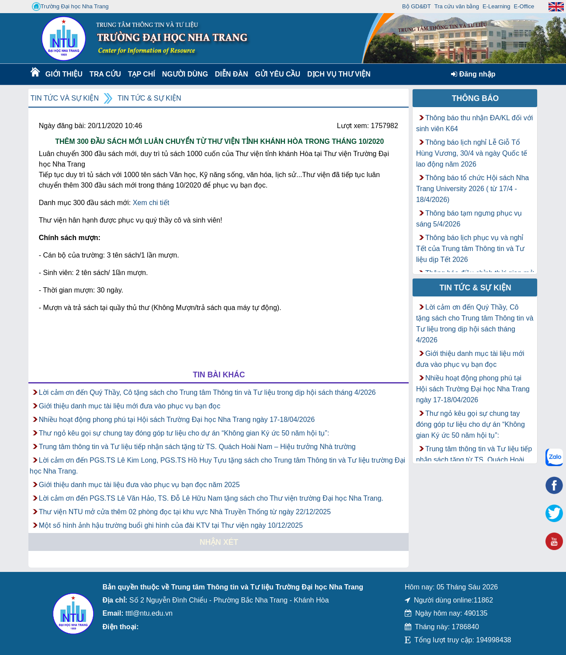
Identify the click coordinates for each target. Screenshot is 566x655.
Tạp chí (141, 74)
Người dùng (184, 74)
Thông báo (475, 98)
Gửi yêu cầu (278, 74)
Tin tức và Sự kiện (65, 98)
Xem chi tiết (151, 202)
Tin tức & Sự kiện (149, 98)
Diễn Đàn (231, 74)
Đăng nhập (473, 74)
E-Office (524, 6)
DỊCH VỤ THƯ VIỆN (337, 74)
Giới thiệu (63, 74)
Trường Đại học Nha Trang (70, 6)
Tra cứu (105, 74)
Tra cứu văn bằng (456, 6)
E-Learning (496, 6)
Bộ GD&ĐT (416, 6)
